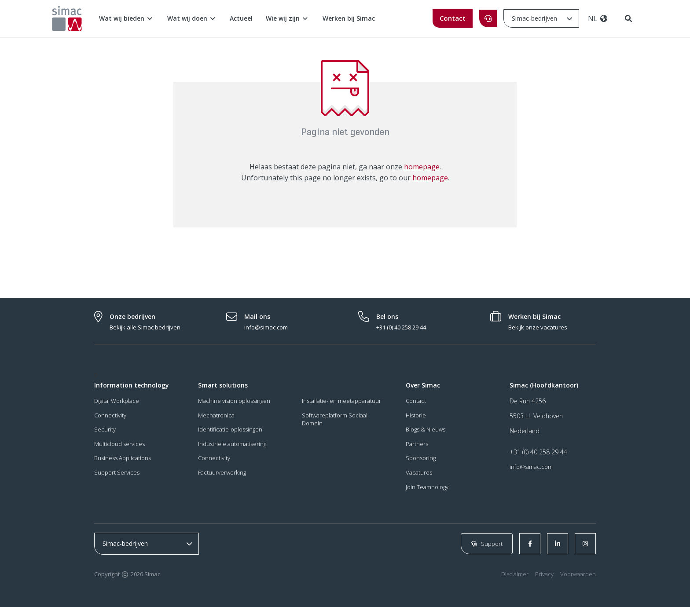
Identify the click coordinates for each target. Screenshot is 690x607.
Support (487, 544)
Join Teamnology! (428, 487)
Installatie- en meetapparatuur (341, 401)
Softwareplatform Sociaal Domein (334, 419)
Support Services (116, 472)
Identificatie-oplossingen (230, 430)
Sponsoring (421, 458)
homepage (422, 167)
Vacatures (419, 472)
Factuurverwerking (222, 472)
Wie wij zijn (287, 18)
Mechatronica (216, 415)
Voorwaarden (578, 574)
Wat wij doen (192, 18)
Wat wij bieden (126, 18)
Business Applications (122, 458)
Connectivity (110, 415)
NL (598, 18)
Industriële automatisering (232, 444)
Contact (453, 18)
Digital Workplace (116, 401)
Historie (416, 415)
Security (105, 430)
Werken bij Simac (349, 18)
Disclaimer (515, 574)
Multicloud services (119, 444)
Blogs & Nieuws (425, 430)
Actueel (241, 18)
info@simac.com (531, 467)
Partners (417, 444)
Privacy (544, 574)
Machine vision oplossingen (234, 401)
